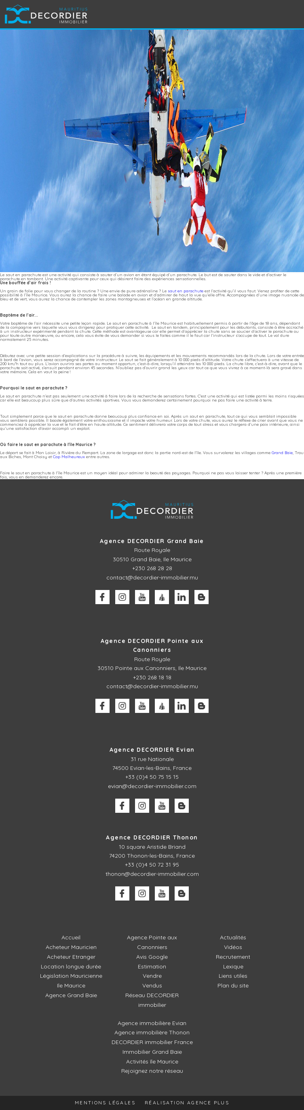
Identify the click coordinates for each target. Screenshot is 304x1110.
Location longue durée (71, 966)
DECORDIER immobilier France (152, 1041)
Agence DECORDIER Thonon (152, 837)
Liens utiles (233, 975)
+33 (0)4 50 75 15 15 (152, 776)
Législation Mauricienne (71, 975)
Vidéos (233, 947)
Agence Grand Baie (71, 995)
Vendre (152, 975)
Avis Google (152, 956)
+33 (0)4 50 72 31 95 (152, 864)
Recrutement (233, 956)
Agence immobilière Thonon (152, 1032)
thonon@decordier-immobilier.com (152, 873)
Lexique (233, 966)
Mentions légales (104, 1102)
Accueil (70, 937)
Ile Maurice (71, 985)
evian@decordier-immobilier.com (152, 786)
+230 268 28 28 (152, 568)
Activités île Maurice (152, 1061)
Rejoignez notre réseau (152, 1070)
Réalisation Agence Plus (187, 1102)
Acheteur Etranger (71, 956)
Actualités (233, 937)
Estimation (152, 966)
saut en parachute (185, 291)
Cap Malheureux (69, 456)
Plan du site (233, 985)
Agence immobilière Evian (152, 1022)
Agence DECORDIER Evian (152, 749)
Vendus (152, 985)
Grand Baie (282, 452)
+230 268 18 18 (152, 677)
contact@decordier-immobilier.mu (152, 577)
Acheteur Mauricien (71, 947)
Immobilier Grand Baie (152, 1051)
